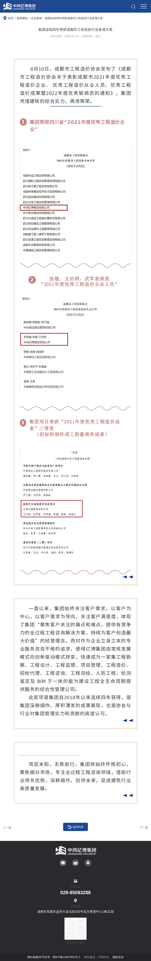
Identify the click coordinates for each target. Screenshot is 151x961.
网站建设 (89, 957)
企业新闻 (37, 18)
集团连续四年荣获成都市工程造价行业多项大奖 (74, 18)
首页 (11, 18)
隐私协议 (118, 957)
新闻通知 (22, 18)
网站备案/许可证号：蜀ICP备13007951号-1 (53, 957)
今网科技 (103, 957)
